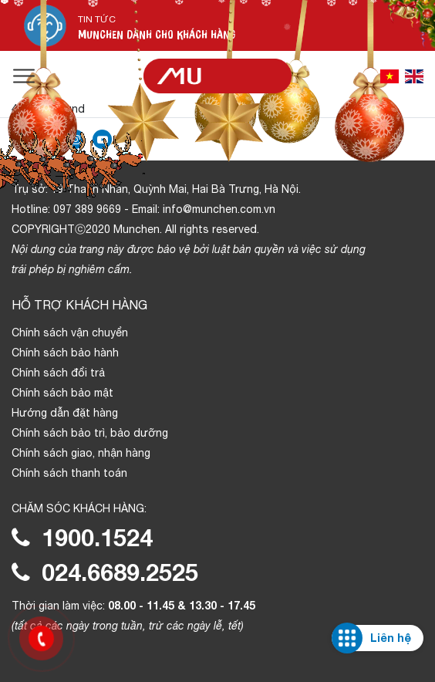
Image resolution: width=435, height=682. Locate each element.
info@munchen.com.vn (219, 209)
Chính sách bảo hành (65, 352)
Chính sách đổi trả (58, 372)
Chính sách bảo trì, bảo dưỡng (90, 433)
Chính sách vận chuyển (70, 332)
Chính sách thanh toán (69, 473)
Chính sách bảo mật (62, 393)
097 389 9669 (87, 209)
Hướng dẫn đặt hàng (65, 413)
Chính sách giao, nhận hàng (81, 453)
